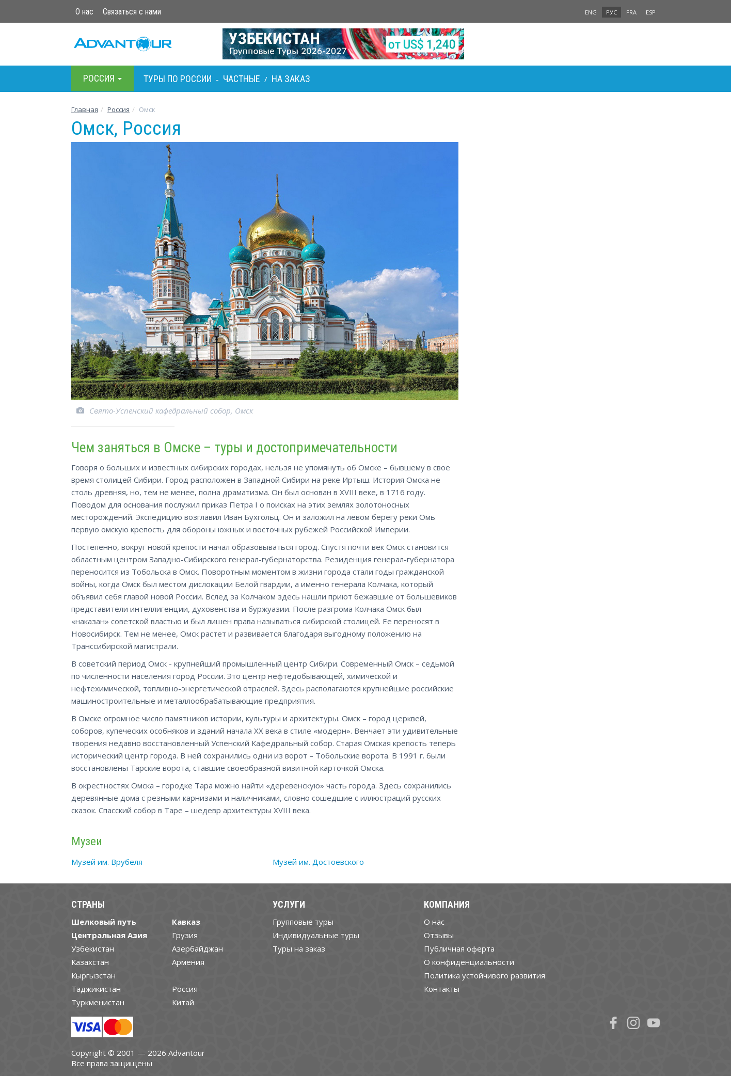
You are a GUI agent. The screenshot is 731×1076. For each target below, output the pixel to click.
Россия (185, 989)
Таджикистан (96, 989)
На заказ (291, 78)
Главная (84, 109)
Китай (183, 1002)
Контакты (441, 989)
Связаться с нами (132, 12)
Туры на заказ (299, 948)
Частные (241, 78)
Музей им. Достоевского (318, 862)
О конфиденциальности (469, 962)
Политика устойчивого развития (484, 975)
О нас (84, 12)
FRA (631, 12)
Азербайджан (197, 948)
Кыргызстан (93, 975)
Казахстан (90, 962)
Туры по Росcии (178, 78)
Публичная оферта (459, 948)
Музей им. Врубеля (106, 862)
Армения (188, 962)
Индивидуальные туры (316, 935)
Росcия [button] (102, 78)
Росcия (118, 109)
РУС (611, 12)
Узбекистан (92, 948)
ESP (651, 12)
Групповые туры (303, 921)
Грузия (185, 935)
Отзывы (439, 935)
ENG (591, 12)
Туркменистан (97, 1002)
